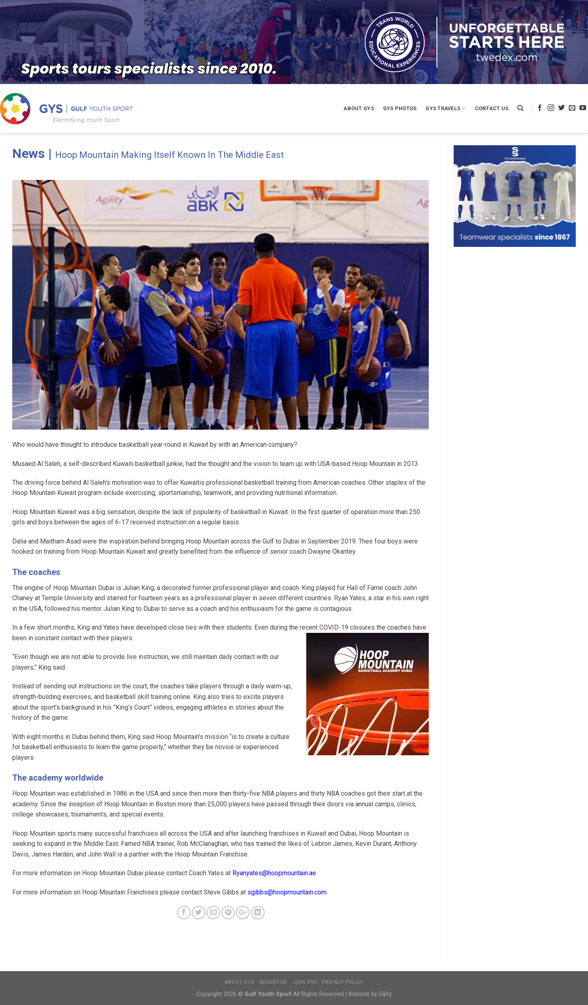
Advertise (273, 982)
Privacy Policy (342, 982)
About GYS (358, 108)
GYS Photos (400, 108)
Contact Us (492, 108)
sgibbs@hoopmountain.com (287, 892)
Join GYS (305, 982)
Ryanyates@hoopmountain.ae (274, 873)
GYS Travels (445, 108)
